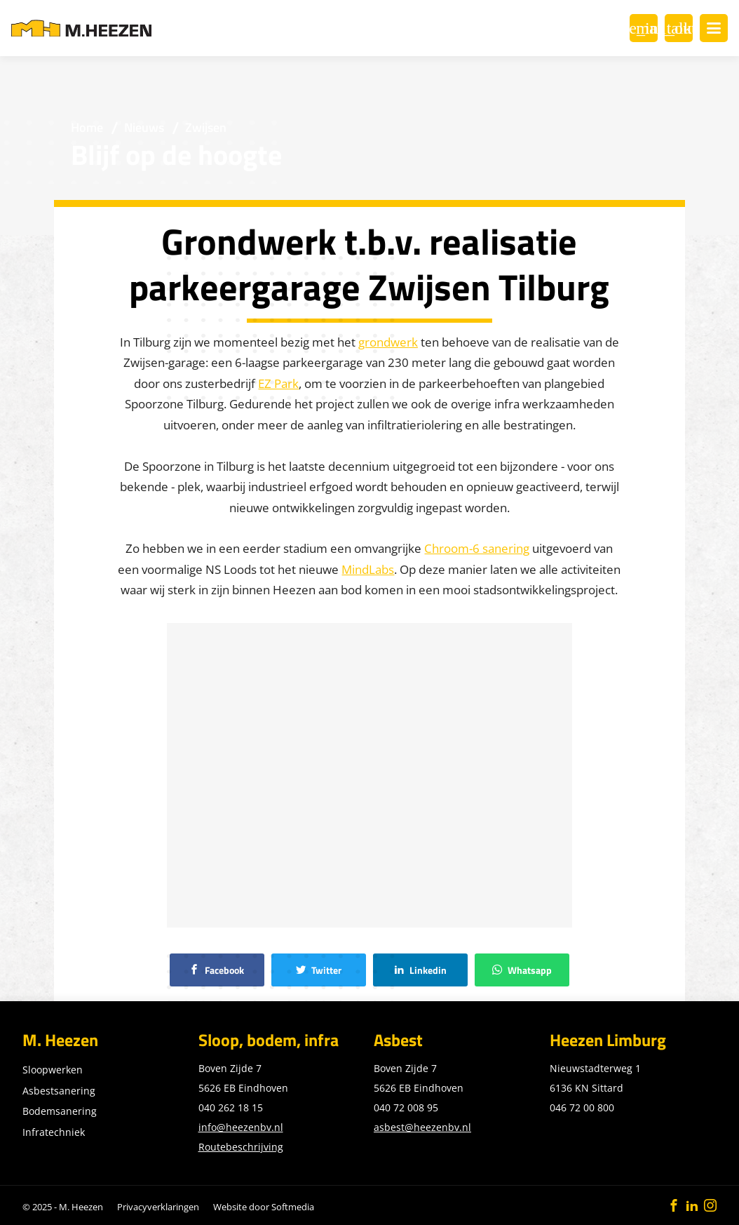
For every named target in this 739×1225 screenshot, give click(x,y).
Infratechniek (53, 1132)
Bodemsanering (59, 1111)
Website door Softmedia (263, 1206)
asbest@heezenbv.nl (422, 1127)
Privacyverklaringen (158, 1206)
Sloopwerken (52, 1069)
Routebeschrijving (240, 1146)
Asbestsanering (58, 1090)
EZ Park (278, 383)
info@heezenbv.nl (240, 1127)
